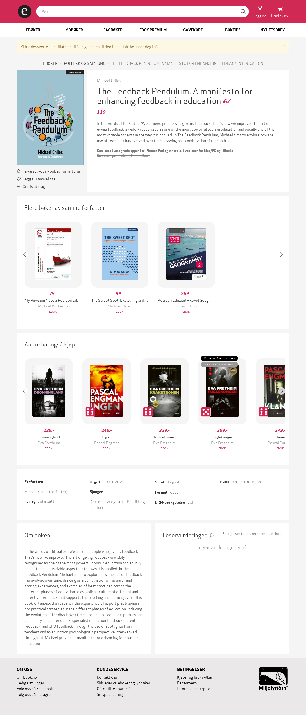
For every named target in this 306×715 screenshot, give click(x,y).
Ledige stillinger (30, 682)
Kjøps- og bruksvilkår (194, 677)
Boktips (233, 30)
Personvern (187, 682)
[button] (27, 268)
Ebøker (33, 30)
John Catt (46, 501)
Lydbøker (73, 30)
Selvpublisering (110, 694)
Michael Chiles (109, 80)
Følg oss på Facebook (35, 688)
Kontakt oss (107, 677)
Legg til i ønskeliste (36, 178)
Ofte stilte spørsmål (114, 688)
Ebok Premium (153, 30)
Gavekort (193, 30)
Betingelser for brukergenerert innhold (252, 533)
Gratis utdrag (31, 186)
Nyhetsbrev (273, 30)
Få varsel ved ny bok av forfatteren (49, 171)
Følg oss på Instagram (35, 694)
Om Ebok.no (27, 677)
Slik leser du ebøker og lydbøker (123, 682)
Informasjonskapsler (194, 688)
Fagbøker (113, 30)
